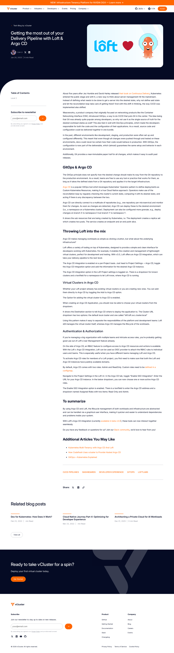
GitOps (131, 472)
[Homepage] (17, 604)
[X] (25, 52)
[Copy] (83, 487)
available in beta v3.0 (111, 421)
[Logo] (12, 8)
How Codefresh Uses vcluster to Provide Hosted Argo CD (94, 452)
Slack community (122, 430)
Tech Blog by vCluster (22, 26)
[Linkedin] (29, 52)
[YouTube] (21, 636)
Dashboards (89, 472)
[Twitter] (12, 636)
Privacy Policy (36, 124)
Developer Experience (111, 472)
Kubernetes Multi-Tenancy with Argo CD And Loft (91, 447)
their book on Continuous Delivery (134, 93)
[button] (27, 8)
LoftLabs (143, 472)
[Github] (25, 636)
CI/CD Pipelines (71, 472)
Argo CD (67, 187)
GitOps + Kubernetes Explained (82, 457)
